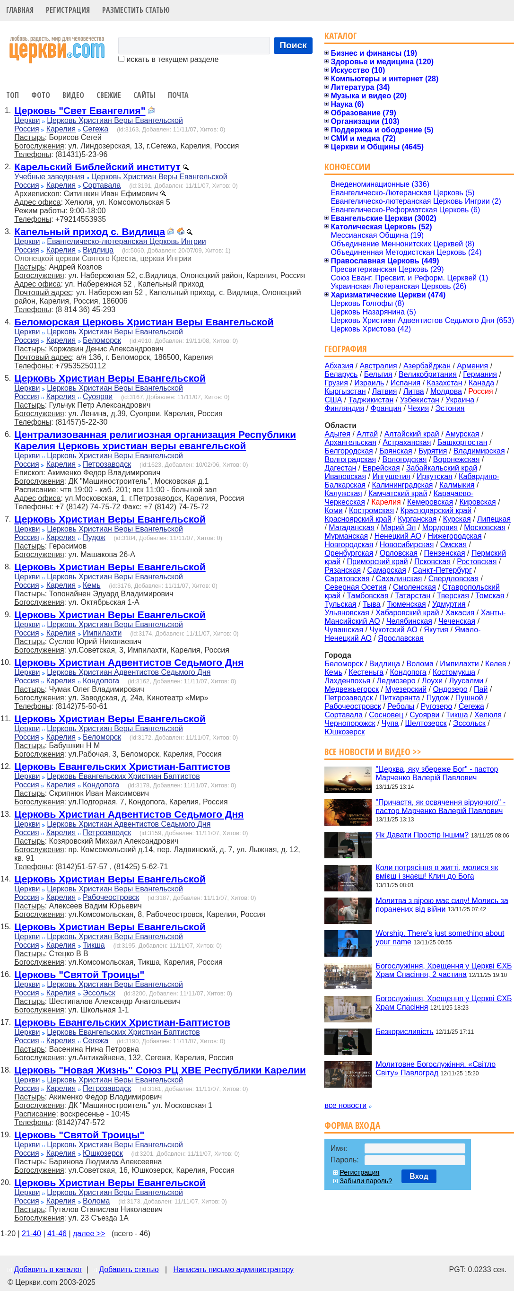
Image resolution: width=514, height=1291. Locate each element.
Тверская (453, 596)
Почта (178, 95)
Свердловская (453, 579)
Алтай (367, 434)
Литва (413, 391)
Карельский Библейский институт (97, 166)
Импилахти (102, 633)
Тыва (372, 604)
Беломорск (102, 340)
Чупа (390, 723)
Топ (12, 95)
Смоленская (414, 587)
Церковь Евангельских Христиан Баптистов (123, 776)
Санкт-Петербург (441, 570)
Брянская (395, 451)
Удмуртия (449, 604)
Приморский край (377, 562)
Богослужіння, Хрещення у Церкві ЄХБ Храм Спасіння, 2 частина (443, 970)
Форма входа (352, 1125)
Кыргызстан (345, 391)
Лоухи (432, 681)
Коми (333, 510)
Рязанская (342, 570)
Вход (418, 1176)
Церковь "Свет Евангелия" (79, 110)
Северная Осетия (355, 587)
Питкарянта (399, 698)
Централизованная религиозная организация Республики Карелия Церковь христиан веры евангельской (155, 440)
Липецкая (494, 519)
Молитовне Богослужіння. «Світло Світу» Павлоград (435, 1068)
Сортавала (102, 185)
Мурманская (346, 536)
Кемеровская (430, 502)
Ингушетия (391, 476)
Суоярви (98, 397)
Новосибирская (407, 545)
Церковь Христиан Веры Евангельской (115, 120)
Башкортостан (462, 442)
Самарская (386, 570)
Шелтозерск (425, 723)
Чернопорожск (349, 723)
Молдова (446, 391)
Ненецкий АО (398, 536)
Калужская (343, 493)
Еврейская (381, 468)
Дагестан (340, 468)
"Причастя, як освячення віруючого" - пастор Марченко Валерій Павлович (440, 806)
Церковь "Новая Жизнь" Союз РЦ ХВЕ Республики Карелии (160, 1069)
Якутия (436, 630)
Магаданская (352, 527)
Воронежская (456, 459)
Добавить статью (129, 1269)
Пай (481, 689)
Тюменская (406, 604)
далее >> (89, 1234)
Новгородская (348, 545)
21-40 (31, 1234)
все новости (345, 1105)
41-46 (57, 1234)
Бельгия (378, 374)
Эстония (450, 408)
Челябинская (409, 621)
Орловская (399, 553)
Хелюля (488, 715)
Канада (481, 383)
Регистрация (68, 10)
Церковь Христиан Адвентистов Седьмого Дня (129, 662)
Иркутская (435, 476)
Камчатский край (397, 493)
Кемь (92, 585)
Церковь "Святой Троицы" (79, 974)
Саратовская (346, 579)
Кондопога (101, 681)
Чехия (418, 408)
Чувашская (343, 630)
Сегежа (95, 129)
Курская (457, 519)
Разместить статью (136, 10)
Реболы (400, 706)
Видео (73, 95)
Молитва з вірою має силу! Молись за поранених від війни (441, 904)
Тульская (340, 604)
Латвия (384, 391)
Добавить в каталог (48, 1269)
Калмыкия (457, 485)
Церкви (27, 120)
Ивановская (345, 476)
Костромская (371, 510)
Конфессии (347, 166)
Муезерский (406, 689)
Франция (385, 408)
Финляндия (344, 408)
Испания (406, 383)
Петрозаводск (107, 464)
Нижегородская (454, 536)
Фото (40, 95)
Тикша (94, 945)
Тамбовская (367, 596)
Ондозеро (450, 689)
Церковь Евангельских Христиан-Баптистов (122, 766)
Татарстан (412, 596)
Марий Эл (398, 527)
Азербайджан (427, 366)
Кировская (477, 502)
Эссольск (99, 993)
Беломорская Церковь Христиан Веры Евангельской (143, 321)
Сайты (144, 95)
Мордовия (440, 527)
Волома (96, 1201)
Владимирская (479, 451)
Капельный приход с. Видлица (89, 231)
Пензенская (444, 553)
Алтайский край (411, 434)
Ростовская (477, 562)
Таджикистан (371, 400)
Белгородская (348, 451)
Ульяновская (346, 613)
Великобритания (428, 374)
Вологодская (405, 459)
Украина (459, 400)
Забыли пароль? (366, 1181)
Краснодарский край (436, 510)
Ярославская (401, 638)
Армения (472, 366)
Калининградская (402, 485)
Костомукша (454, 672)
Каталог (340, 35)
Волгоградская (350, 459)
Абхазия (338, 366)
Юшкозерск (103, 1153)
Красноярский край (357, 519)
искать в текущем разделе (168, 59)
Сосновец (386, 715)
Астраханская (407, 442)
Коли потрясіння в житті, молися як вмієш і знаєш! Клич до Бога (436, 872)
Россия (26, 129)
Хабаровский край (407, 613)
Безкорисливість (404, 1031)
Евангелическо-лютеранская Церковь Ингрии (126, 241)
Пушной (469, 698)
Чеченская (456, 621)
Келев (495, 664)
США (333, 400)
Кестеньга (365, 672)
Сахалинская (399, 579)
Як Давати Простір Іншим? (422, 835)
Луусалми (466, 681)
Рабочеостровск (111, 897)
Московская (484, 527)
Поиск (293, 45)
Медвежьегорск (351, 689)
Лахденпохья (347, 681)
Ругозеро (437, 706)
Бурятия (432, 451)
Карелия (61, 129)
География (345, 348)
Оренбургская (348, 553)
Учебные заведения (49, 177)
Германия (480, 374)
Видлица (98, 250)
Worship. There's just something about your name (439, 937)
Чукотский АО (393, 630)
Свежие (108, 95)
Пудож (94, 537)
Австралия (378, 366)
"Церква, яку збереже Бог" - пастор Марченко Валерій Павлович (436, 773)
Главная (20, 10)
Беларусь (340, 374)
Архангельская (350, 442)
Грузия (336, 383)
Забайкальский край (441, 468)
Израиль (369, 383)
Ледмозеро (396, 681)
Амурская (462, 434)
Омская (453, 545)
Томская (489, 596)
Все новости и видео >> (372, 751)
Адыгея (337, 434)
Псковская (432, 562)
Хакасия (459, 613)
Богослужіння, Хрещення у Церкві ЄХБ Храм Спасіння (443, 1002)
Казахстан (444, 383)
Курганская (417, 519)
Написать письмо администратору (233, 1269)
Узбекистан (419, 400)
